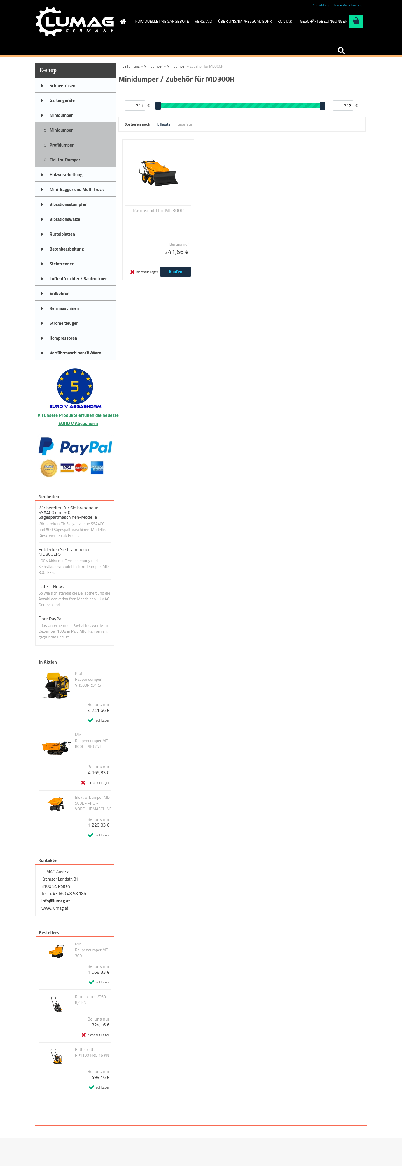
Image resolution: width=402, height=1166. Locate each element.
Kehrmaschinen (64, 308)
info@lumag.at (55, 900)
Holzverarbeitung (66, 174)
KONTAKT (286, 21)
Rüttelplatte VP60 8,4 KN (90, 1000)
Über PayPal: (51, 618)
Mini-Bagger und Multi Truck (77, 189)
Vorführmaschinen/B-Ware (75, 353)
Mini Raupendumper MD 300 (92, 950)
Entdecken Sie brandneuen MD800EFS (65, 552)
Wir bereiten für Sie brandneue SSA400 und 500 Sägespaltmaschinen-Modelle (68, 512)
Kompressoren (63, 338)
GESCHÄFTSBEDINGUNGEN (324, 21)
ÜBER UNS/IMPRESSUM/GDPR (245, 21)
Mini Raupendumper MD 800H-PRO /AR (92, 740)
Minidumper (61, 115)
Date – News (51, 586)
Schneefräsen (62, 85)
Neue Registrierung (348, 5)
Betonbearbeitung (67, 249)
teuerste (184, 124)
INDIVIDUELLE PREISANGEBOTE (161, 21)
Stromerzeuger (64, 323)
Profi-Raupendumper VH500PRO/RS (88, 679)
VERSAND (203, 21)
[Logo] (75, 21)
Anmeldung (320, 5)
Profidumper (62, 145)
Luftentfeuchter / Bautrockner (78, 278)
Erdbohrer (59, 293)
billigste (164, 124)
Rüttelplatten (62, 234)
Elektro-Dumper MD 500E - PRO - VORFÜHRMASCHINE (93, 803)
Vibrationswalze (65, 219)
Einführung (131, 66)
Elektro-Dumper (65, 159)
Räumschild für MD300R (158, 211)
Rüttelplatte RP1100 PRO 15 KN (92, 1052)
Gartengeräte (62, 100)
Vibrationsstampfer (68, 204)
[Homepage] (123, 21)
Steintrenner (62, 263)
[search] (341, 50)
